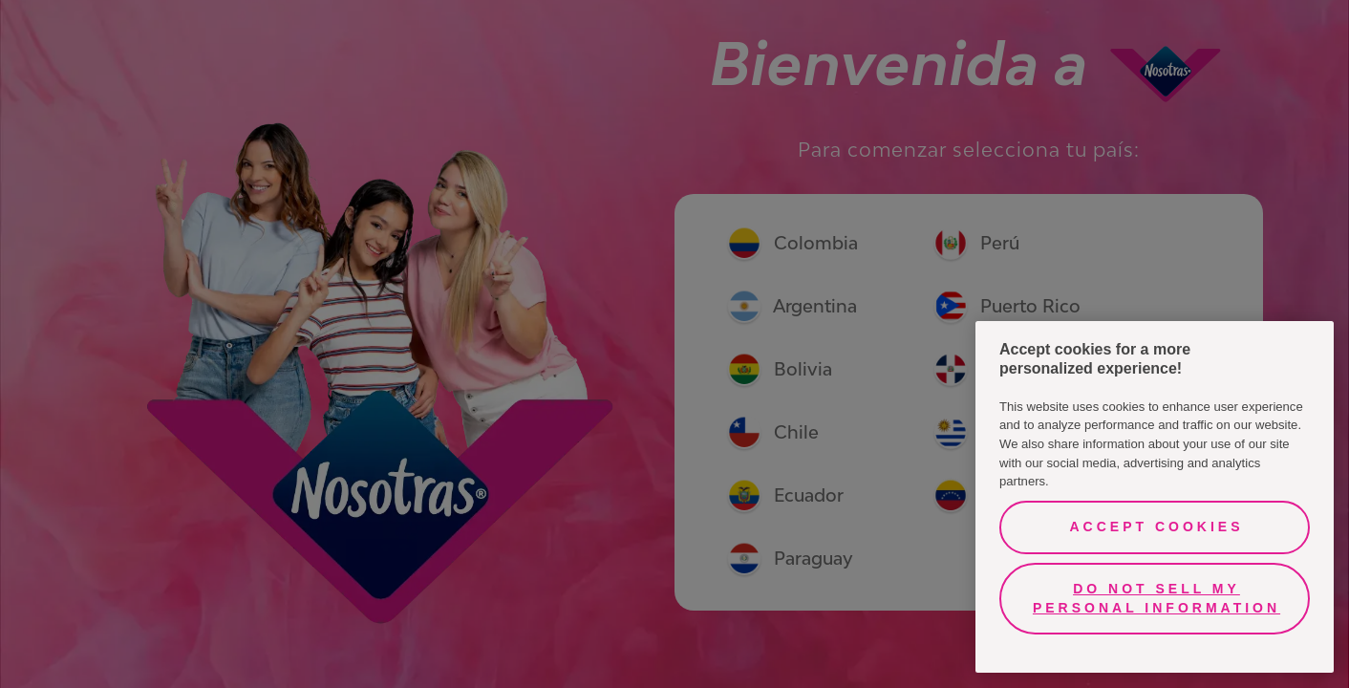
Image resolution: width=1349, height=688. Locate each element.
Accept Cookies (1156, 526)
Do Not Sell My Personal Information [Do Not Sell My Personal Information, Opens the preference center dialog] (1156, 598)
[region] (1154, 497)
